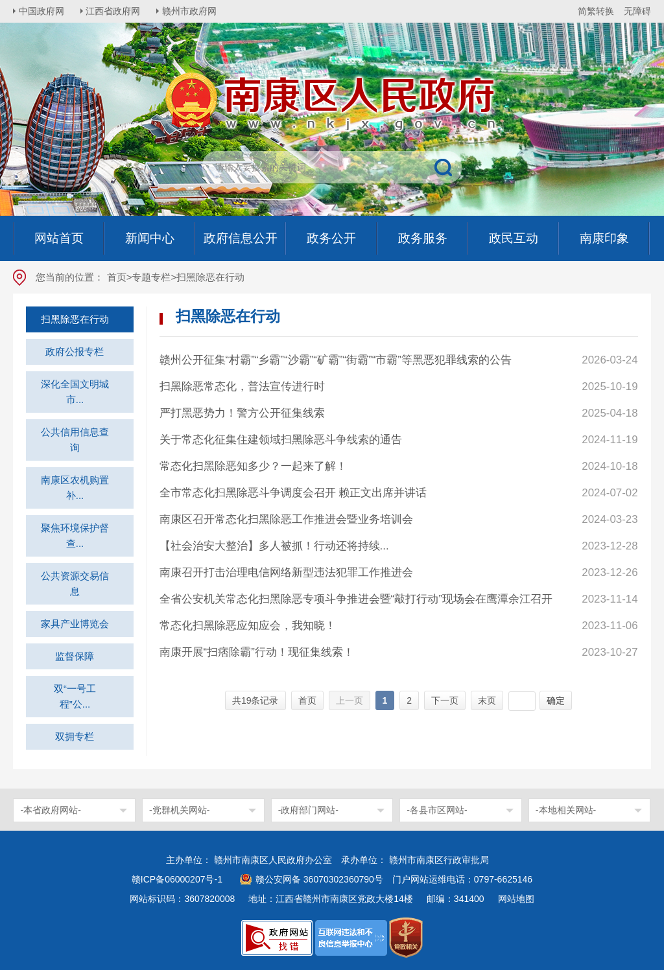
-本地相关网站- (566, 810)
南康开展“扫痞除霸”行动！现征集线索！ (257, 652)
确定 (556, 700)
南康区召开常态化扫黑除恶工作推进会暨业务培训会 (286, 519)
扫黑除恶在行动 (75, 319)
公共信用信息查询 (75, 439)
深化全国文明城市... (75, 391)
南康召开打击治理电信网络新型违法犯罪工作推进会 (286, 572)
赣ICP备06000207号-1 (177, 879)
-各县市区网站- (437, 810)
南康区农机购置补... (75, 487)
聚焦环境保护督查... (75, 535)
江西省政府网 (115, 11)
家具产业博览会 (75, 623)
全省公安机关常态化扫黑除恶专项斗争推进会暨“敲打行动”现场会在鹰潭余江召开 (356, 599)
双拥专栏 (74, 736)
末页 (487, 700)
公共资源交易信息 (75, 583)
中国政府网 (42, 11)
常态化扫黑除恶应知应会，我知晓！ (248, 625)
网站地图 (516, 899)
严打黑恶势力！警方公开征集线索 (242, 413)
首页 (116, 277)
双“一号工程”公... (75, 696)
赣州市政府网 (192, 11)
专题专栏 (151, 277)
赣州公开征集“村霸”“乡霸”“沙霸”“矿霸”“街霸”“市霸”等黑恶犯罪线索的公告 (336, 360)
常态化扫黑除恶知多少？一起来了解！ (253, 466)
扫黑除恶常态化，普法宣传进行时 (242, 386)
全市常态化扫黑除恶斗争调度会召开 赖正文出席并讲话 (293, 493)
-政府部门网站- (308, 810)
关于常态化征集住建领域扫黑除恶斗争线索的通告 (281, 439)
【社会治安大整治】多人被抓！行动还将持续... (274, 546)
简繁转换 (596, 11)
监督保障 (74, 656)
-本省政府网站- (50, 810)
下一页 (444, 700)
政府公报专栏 (74, 351)
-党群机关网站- (179, 810)
